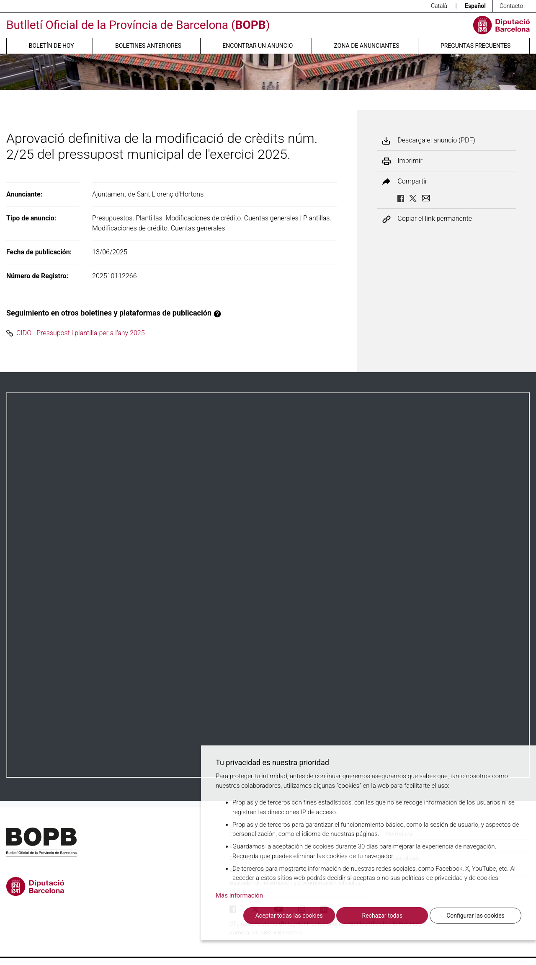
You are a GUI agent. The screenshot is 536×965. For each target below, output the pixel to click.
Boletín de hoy (51, 45)
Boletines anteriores (148, 45)
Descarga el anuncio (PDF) (436, 140)
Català (439, 6)
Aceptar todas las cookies (289, 915)
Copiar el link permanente (434, 219)
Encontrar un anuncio (257, 45)
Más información (239, 895)
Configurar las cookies (475, 915)
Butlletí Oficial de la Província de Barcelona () (138, 25)
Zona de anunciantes (366, 45)
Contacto (511, 6)
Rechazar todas (382, 915)
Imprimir (409, 161)
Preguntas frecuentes (475, 45)
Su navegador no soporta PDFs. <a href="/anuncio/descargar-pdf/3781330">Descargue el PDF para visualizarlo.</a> (268, 585)
